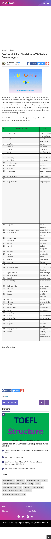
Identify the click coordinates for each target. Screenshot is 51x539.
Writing (31, 484)
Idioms (7, 396)
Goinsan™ (44, 522)
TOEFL (38, 484)
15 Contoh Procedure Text (14, 457)
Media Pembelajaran (15, 491)
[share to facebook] (32, 63)
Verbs (5, 491)
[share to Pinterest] (47, 63)
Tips (19, 487)
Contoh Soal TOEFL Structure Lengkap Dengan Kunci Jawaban (25, 445)
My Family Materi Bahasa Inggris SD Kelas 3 (21, 469)
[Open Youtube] (32, 516)
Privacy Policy (31, 511)
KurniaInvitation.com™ (28, 524)
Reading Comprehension (11, 494)
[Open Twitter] (23, 516)
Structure (28, 491)
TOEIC (23, 494)
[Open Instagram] (27, 516)
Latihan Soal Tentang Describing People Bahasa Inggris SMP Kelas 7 (26, 452)
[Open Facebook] (19, 516)
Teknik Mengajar (37, 487)
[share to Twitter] (41, 63)
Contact (29, 507)
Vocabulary (20, 480)
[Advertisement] (19, 28)
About (4, 507)
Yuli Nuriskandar (13, 63)
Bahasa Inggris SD (8, 480)
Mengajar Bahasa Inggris (11, 484)
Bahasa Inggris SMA (9, 487)
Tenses (23, 484)
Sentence (27, 487)
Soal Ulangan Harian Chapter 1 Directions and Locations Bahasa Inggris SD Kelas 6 (24, 463)
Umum (44, 480)
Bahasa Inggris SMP (33, 480)
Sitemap (5, 511)
